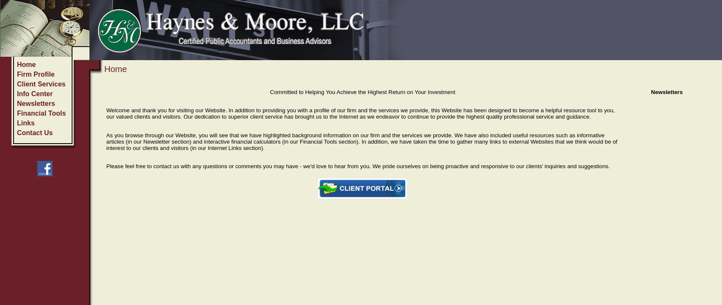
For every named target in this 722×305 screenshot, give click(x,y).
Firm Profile (36, 74)
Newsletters (36, 103)
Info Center (35, 93)
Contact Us (35, 132)
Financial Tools (41, 113)
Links (26, 123)
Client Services (41, 84)
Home (26, 64)
